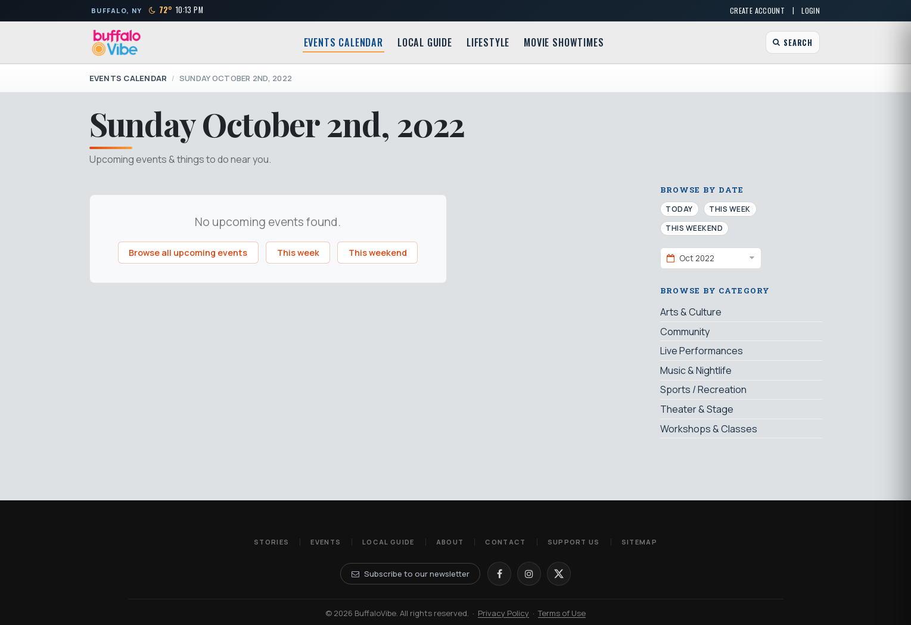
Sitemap (639, 541)
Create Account (757, 10)
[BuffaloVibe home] (116, 42)
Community (685, 331)
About (450, 541)
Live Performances (701, 350)
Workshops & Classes (708, 428)
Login (810, 10)
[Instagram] (529, 574)
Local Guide (424, 42)
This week (298, 252)
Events (325, 541)
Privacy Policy (503, 613)
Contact (505, 541)
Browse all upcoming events (188, 252)
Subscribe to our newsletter (411, 573)
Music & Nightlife (696, 370)
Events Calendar (343, 42)
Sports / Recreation (703, 389)
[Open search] (793, 42)
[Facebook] (499, 574)
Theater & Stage (696, 409)
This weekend (378, 252)
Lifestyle (488, 42)
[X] (559, 574)
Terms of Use (562, 613)
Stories (271, 541)
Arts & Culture (691, 311)
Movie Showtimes (564, 42)
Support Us (574, 541)
